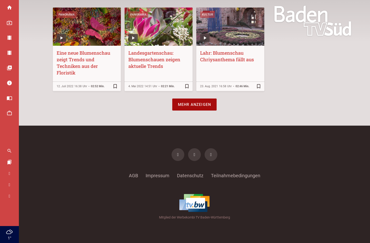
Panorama (67, 14)
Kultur (207, 14)
